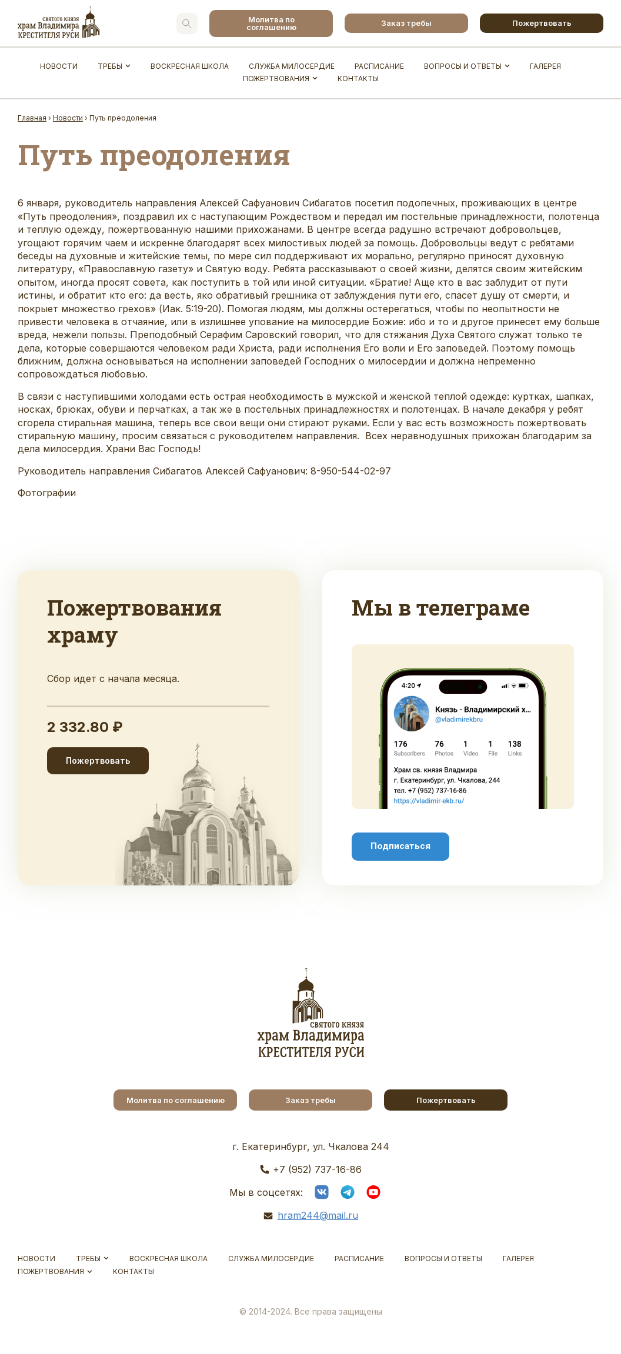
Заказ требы (406, 23)
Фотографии (47, 493)
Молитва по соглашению (271, 23)
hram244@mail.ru (318, 1215)
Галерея (545, 66)
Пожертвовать (542, 23)
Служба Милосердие (292, 66)
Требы (110, 66)
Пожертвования (276, 78)
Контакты (358, 78)
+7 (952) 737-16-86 (317, 1169)
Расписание (379, 66)
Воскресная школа (190, 66)
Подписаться (400, 846)
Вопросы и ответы (463, 66)
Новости (59, 66)
